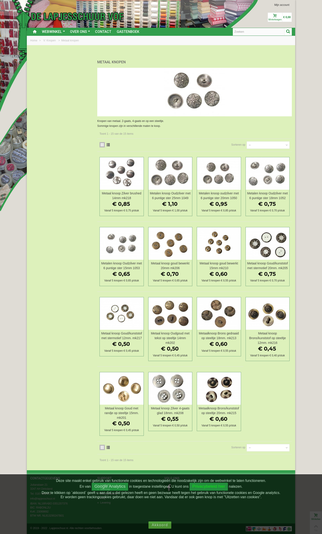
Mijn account (281, 4)
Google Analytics (109, 486)
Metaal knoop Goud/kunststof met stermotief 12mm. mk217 (121, 336)
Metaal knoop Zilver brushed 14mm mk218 (121, 195)
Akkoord (160, 525)
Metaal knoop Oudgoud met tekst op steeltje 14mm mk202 (170, 338)
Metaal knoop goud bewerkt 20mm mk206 (170, 266)
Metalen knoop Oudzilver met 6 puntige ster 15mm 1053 (121, 266)
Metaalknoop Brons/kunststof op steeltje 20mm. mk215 (219, 410)
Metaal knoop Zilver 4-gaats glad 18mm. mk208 (170, 410)
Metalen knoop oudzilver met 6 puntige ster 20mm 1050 (219, 195)
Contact (103, 32)
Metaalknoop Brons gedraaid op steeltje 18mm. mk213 (219, 336)
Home (34, 40)
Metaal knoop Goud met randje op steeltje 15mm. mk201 (121, 412)
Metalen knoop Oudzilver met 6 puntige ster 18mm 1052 (267, 195)
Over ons (80, 32)
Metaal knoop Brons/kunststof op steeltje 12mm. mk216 (267, 338)
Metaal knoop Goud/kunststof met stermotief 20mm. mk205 (267, 266)
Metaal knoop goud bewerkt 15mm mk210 (219, 266)
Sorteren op (238, 144)
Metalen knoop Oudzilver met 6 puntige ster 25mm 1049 (170, 195)
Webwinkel (53, 32)
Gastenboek (128, 32)
